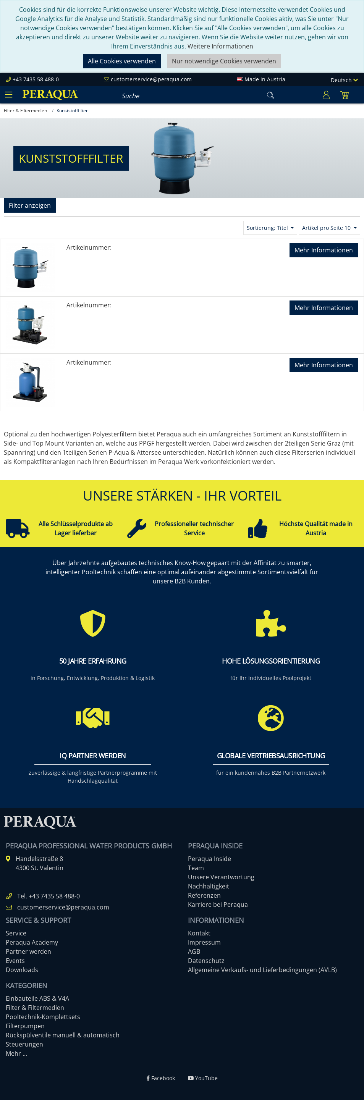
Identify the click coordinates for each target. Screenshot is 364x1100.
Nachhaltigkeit (208, 886)
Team (196, 868)
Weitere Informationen (220, 46)
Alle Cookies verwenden (122, 61)
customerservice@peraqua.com (151, 79)
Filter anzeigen (30, 205)
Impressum (204, 942)
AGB (194, 951)
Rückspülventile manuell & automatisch (63, 1035)
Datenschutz (206, 960)
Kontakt (199, 933)
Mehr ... (16, 1053)
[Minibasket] (344, 94)
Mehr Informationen (323, 250)
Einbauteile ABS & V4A (37, 998)
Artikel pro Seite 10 (327, 227)
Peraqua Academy (32, 942)
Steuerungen (24, 1044)
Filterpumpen (25, 1026)
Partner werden (28, 951)
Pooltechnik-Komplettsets (43, 1017)
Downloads (22, 970)
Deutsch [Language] (344, 80)
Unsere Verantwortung (221, 877)
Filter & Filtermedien (35, 1007)
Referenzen (204, 895)
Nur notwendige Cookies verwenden (224, 61)
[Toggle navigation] (8, 95)
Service (16, 933)
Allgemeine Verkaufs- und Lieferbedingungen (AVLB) (262, 970)
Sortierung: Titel (268, 227)
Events (15, 960)
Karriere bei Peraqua (218, 904)
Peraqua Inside (209, 858)
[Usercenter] (326, 94)
